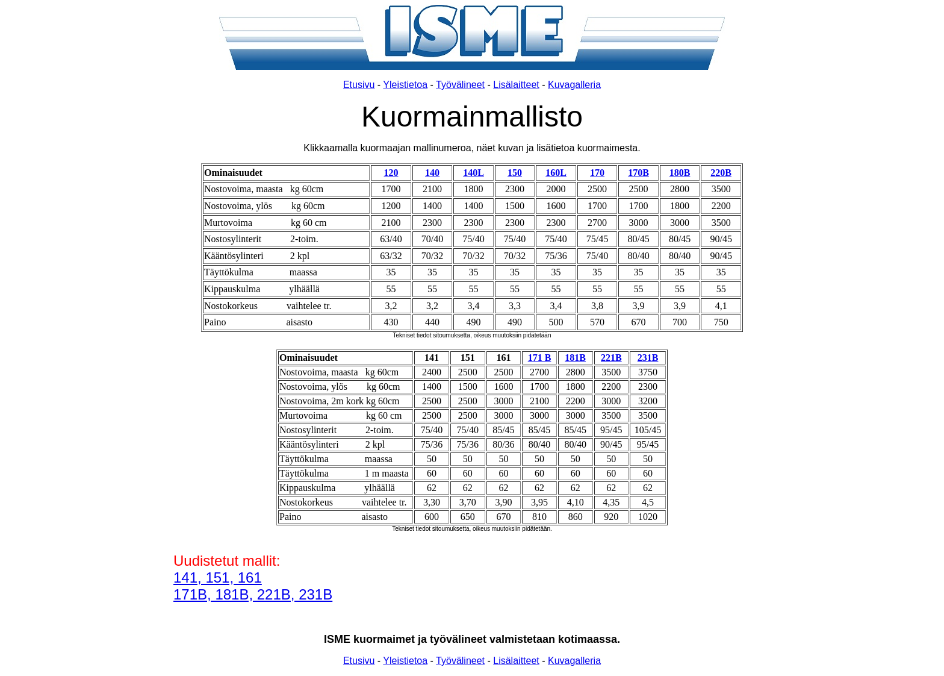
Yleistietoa (405, 85)
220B (720, 172)
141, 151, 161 (217, 577)
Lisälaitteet (516, 85)
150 (515, 172)
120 (391, 172)
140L (473, 172)
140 (432, 172)
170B (638, 172)
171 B (539, 357)
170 (597, 172)
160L (556, 172)
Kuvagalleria (574, 85)
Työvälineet (460, 85)
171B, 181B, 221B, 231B (252, 594)
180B (680, 172)
